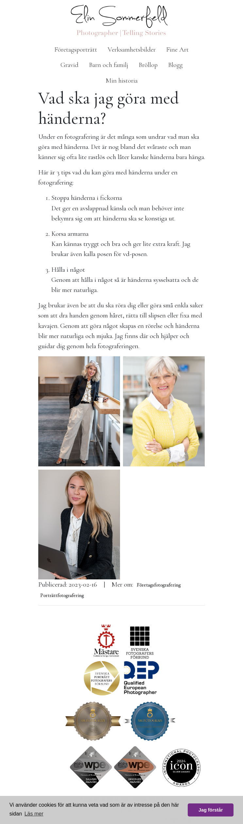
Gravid (69, 65)
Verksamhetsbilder (132, 49)
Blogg (175, 65)
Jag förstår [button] (211, 810)
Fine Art (177, 49)
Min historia (122, 80)
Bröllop (148, 65)
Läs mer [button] (34, 813)
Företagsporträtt (75, 49)
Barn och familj (108, 65)
